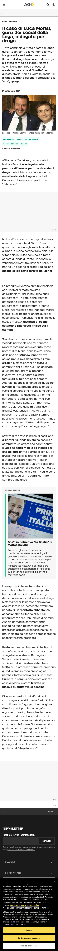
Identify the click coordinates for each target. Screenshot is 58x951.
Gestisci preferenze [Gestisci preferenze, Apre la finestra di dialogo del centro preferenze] (29, 946)
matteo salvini (31, 139)
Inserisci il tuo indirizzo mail (19, 835)
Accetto (29, 930)
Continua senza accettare (29, 938)
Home (4, 22)
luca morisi (8, 139)
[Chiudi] (55, 882)
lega (19, 139)
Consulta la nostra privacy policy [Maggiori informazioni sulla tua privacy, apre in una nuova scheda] (24, 905)
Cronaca (13, 22)
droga (24, 144)
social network (10, 144)
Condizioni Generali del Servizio (21, 849)
